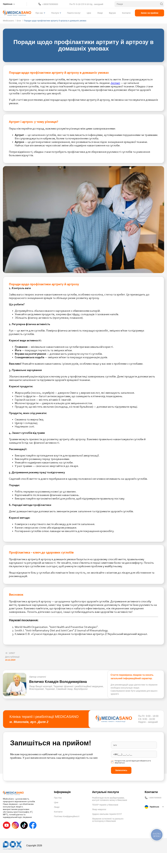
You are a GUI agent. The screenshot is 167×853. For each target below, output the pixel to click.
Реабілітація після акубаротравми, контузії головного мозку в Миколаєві (109, 799)
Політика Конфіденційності (66, 816)
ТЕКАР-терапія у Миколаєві (105, 805)
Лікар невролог (99, 809)
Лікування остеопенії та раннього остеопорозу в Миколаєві (107, 820)
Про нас (39, 13)
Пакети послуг (74, 13)
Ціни (89, 13)
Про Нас (58, 798)
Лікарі (100, 13)
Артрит (115, 83)
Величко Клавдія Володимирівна (58, 682)
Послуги (55, 13)
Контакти (126, 13)
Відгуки (112, 13)
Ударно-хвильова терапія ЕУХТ (107, 814)
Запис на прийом (149, 13)
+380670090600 (50, 4)
